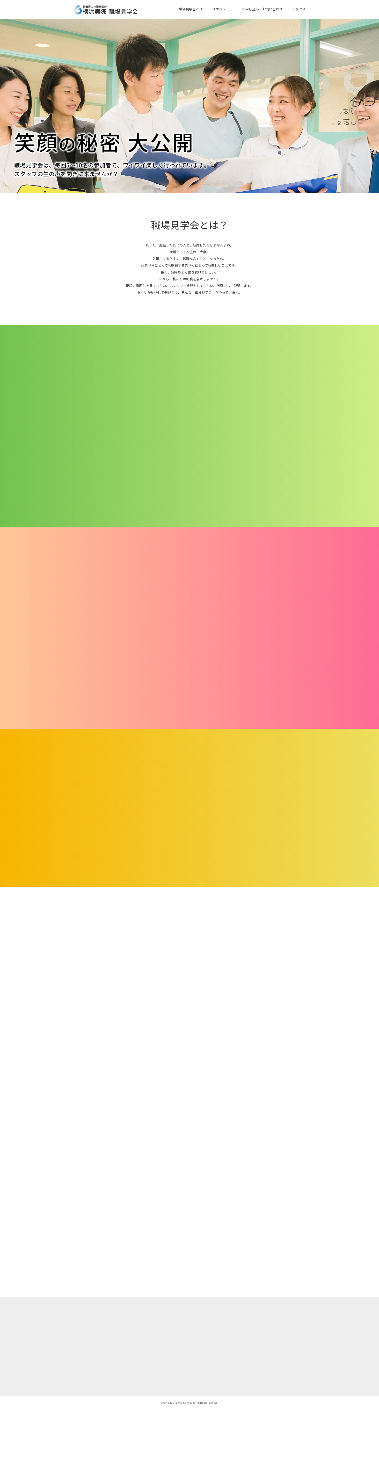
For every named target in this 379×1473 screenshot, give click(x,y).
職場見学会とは (191, 9)
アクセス (299, 9)
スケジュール (222, 9)
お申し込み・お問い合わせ (262, 9)
